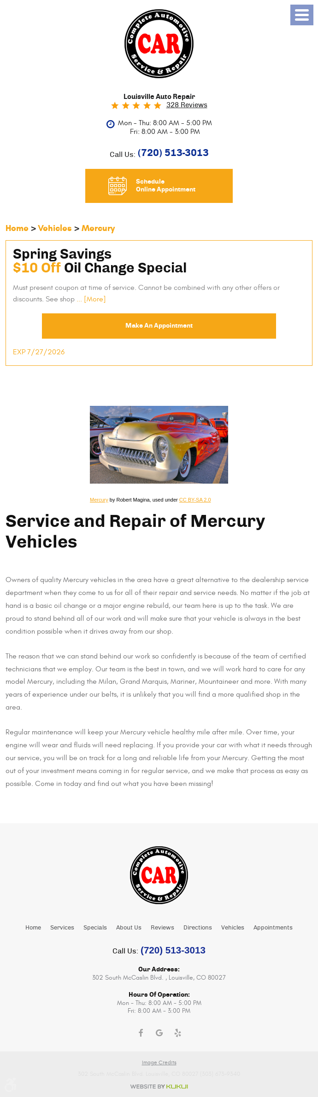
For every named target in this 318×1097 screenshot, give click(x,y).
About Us (128, 928)
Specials (95, 928)
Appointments (273, 928)
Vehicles (55, 228)
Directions (197, 928)
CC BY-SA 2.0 (195, 500)
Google (159, 1033)
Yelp (177, 1033)
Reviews (162, 928)
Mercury (98, 228)
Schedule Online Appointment (165, 186)
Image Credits (159, 1062)
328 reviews (186, 105)
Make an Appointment (159, 326)
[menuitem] (33, 927)
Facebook (140, 1033)
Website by (159, 1086)
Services (62, 928)
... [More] (90, 299)
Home (17, 228)
